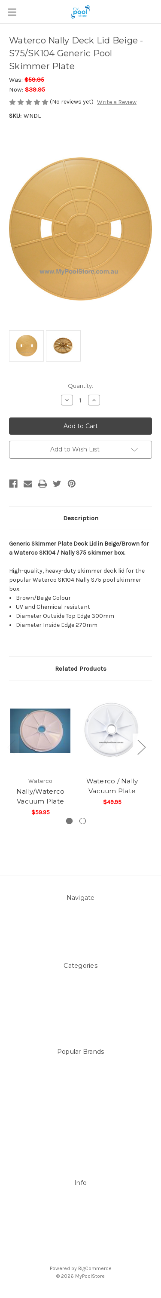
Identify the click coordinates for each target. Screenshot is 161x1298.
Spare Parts (80, 1024)
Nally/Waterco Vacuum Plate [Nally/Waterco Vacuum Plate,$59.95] (40, 796)
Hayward (81, 1128)
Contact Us (81, 929)
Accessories (80, 988)
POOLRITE (80, 1110)
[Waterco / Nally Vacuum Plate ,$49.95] (112, 731)
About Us (80, 911)
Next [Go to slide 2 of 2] (141, 747)
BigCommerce (95, 1268)
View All (80, 1156)
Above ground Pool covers (81, 979)
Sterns (80, 1065)
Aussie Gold (81, 1147)
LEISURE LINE (80, 1074)
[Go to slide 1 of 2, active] (69, 821)
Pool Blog (80, 920)
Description (80, 518)
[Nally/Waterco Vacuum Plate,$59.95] (40, 731)
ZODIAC (80, 1138)
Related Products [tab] (80, 668)
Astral (80, 1119)
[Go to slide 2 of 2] (82, 821)
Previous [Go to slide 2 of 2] (11, 747)
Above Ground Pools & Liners (80, 1006)
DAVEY (80, 1092)
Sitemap (80, 938)
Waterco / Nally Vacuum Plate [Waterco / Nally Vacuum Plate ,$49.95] (112, 786)
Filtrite (80, 1101)
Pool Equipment (80, 997)
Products (80, 1015)
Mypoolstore (80, 1083)
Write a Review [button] (117, 102)
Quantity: (80, 385)
